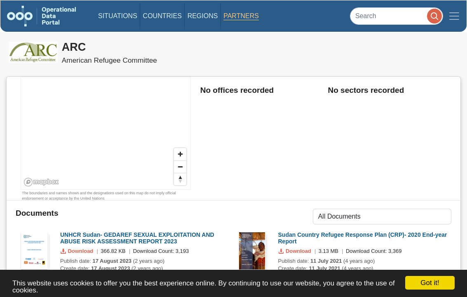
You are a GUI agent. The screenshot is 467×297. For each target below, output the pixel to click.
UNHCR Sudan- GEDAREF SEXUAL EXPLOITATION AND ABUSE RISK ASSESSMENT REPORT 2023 (137, 238)
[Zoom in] (180, 154)
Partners (241, 15)
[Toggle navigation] (454, 16)
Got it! (429, 283)
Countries (162, 15)
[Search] (396, 15)
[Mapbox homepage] (41, 182)
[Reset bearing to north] (180, 179)
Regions (203, 15)
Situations (117, 15)
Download (78, 251)
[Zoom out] (180, 166)
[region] (106, 133)
